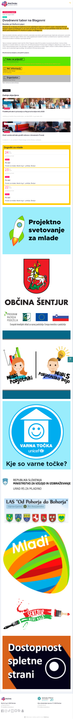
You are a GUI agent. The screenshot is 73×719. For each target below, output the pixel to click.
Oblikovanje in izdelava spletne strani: (37, 717)
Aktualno (7, 108)
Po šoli (7, 163)
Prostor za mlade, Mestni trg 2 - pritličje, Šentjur (20, 166)
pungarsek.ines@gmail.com (18, 72)
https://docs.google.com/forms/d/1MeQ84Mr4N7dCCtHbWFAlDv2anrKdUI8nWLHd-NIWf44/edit (31, 64)
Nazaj (6, 90)
